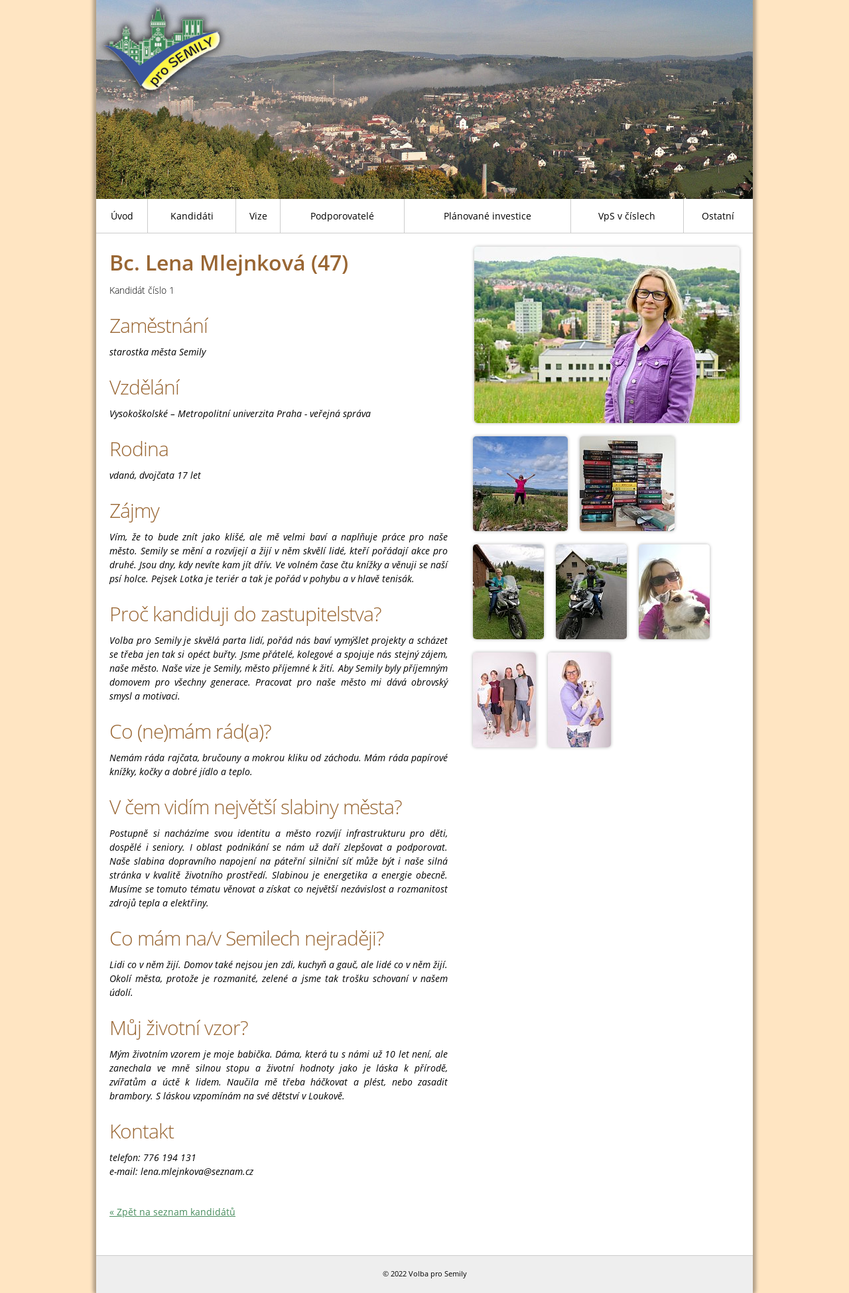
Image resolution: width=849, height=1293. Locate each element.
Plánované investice (487, 216)
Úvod (122, 216)
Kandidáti (192, 216)
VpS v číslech (626, 216)
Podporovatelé (342, 216)
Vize (258, 216)
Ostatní (718, 216)
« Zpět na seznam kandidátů (172, 1211)
